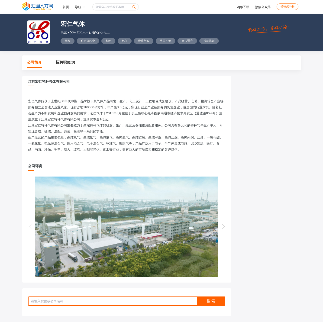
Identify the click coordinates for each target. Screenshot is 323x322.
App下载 (243, 7)
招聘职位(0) (65, 62)
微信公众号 (263, 7)
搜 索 (211, 301)
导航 (80, 7)
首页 (66, 7)
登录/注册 (287, 6)
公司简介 (34, 62)
